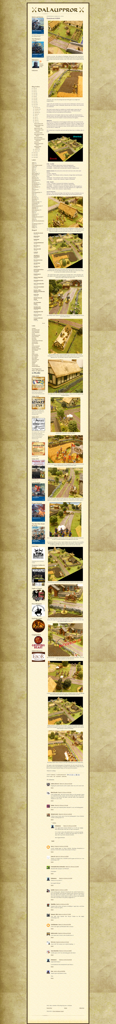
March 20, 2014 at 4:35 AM (64, 933)
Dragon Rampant (35, 180)
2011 (34, 155)
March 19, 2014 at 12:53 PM (69, 825)
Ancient (33, 171)
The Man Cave (37, 266)
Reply (52, 787)
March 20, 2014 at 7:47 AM (62, 942)
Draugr (33, 181)
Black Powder (34, 174)
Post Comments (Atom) (58, 1011)
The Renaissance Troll (38, 311)
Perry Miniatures (35, 355)
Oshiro (33, 351)
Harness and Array (38, 314)
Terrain (33, 219)
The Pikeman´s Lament (36, 223)
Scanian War (34, 214)
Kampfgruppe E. (37, 274)
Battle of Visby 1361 (38, 128)
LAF (33, 344)
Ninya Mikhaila (35, 349)
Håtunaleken (34, 199)
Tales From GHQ (37, 248)
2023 (34, 91)
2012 (34, 154)
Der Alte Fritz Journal (38, 232)
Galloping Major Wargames (37, 340)
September (37, 112)
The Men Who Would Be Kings (38, 220)
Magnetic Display (35, 347)
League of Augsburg (36, 345)
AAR (33, 167)
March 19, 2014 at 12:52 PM (72, 866)
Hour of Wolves (35, 343)
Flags (33, 190)
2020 (34, 96)
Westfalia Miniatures (36, 366)
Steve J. (53, 846)
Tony (52, 971)
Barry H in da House (38, 137)
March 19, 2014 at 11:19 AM (61, 805)
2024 (34, 90)
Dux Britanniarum (35, 184)
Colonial (33, 175)
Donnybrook (34, 178)
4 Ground (34, 328)
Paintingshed (36, 239)
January (36, 150)
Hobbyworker (54, 933)
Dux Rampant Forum (36, 335)
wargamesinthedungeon (39, 242)
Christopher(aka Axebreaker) (58, 866)
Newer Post (49, 1008)
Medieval (34, 204)
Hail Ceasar (34, 197)
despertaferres (37, 236)
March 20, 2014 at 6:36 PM (65, 950)
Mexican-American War (36, 205)
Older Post (81, 1008)
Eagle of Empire (35, 186)
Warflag (33, 363)
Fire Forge (34, 337)
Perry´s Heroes (35, 356)
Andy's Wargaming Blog (39, 283)
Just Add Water (37, 263)
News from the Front (38, 259)
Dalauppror (58, 825)
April (36, 120)
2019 (34, 98)
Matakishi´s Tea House (36, 348)
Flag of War (34, 339)
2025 (34, 88)
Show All (43, 323)
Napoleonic (34, 207)
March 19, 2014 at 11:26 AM (65, 814)
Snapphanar (36, 141)
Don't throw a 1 (37, 245)
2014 (34, 106)
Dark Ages (34, 177)
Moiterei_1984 (54, 914)
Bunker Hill (36, 294)
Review (33, 211)
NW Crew (53, 942)
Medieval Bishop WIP (38, 123)
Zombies (33, 227)
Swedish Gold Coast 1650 (37, 216)
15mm (33, 162)
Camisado (36, 252)
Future (33, 193)
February (36, 149)
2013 (34, 152)
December (37, 107)
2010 (34, 157)
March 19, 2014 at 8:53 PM (64, 924)
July (35, 115)
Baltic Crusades (35, 173)
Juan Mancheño (55, 950)
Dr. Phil (33, 333)
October (36, 110)
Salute (33, 212)
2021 (34, 94)
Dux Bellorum (34, 182)
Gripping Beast (35, 341)
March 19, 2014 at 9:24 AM (66, 783)
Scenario (33, 215)
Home (65, 1008)
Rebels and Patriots (35, 209)
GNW (33, 194)
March (36, 122)
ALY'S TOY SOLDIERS (39, 286)
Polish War (34, 208)
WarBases (34, 362)
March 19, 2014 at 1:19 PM (61, 889)
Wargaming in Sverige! (38, 280)
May (36, 118)
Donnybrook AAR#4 (38, 132)
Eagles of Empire (35, 336)
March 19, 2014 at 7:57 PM (64, 914)
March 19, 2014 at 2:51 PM (62, 904)
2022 (34, 93)
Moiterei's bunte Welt (38, 277)
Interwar (33, 200)
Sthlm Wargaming (35, 359)
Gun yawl (34, 196)
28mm (33, 163)
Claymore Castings (35, 330)
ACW (33, 169)
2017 (34, 101)
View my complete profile (41, 65)
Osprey (33, 352)
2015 (34, 104)
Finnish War (34, 189)
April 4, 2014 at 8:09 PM (59, 971)
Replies (54, 822)
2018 (34, 99)
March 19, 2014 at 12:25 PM (61, 846)
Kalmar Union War (35, 201)
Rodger (52, 805)
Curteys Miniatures (35, 332)
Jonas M (53, 856)
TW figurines (34, 360)
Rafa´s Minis (34, 358)
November (37, 109)
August (36, 114)
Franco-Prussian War (36, 192)
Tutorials (33, 224)
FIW (33, 188)
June (36, 117)
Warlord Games (35, 364)
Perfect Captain (35, 354)
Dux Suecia (34, 185)
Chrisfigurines (54, 924)
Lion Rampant (34, 203)
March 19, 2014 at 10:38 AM (64, 792)
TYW (33, 218)
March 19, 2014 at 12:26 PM (62, 856)
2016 (34, 102)
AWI (33, 170)
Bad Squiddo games (36, 329)
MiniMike (53, 904)
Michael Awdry (54, 814)
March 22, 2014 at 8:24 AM (65, 959)
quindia (53, 889)
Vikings (33, 226)
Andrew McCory (55, 783)
